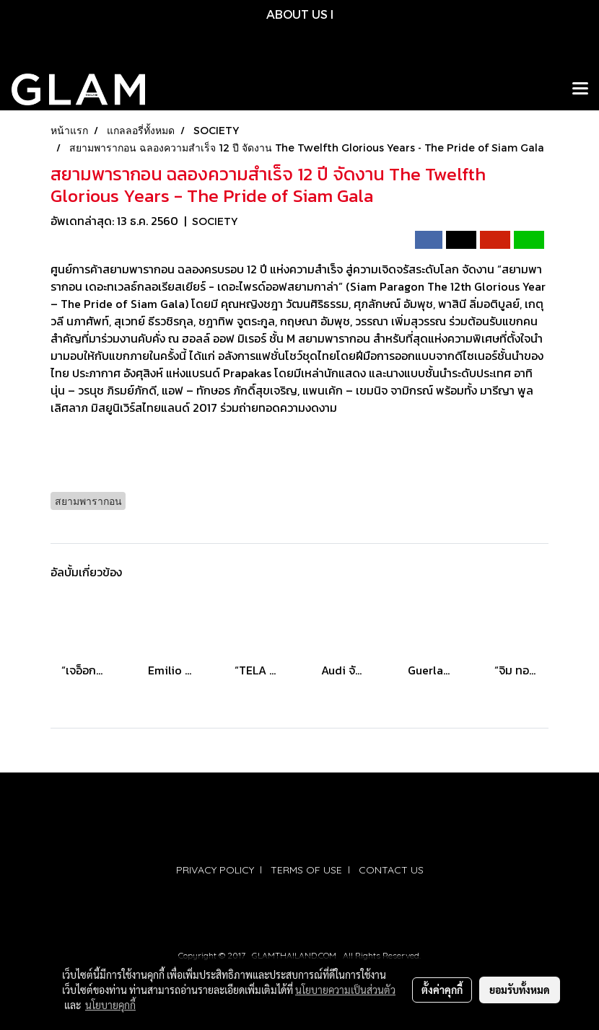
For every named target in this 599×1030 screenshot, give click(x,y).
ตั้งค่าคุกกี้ (442, 989)
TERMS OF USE (306, 869)
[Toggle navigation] (580, 89)
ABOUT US (297, 14)
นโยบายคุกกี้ (110, 1004)
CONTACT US (391, 869)
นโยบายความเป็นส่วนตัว (345, 989)
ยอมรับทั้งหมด (519, 989)
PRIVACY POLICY (215, 869)
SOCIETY (214, 221)
